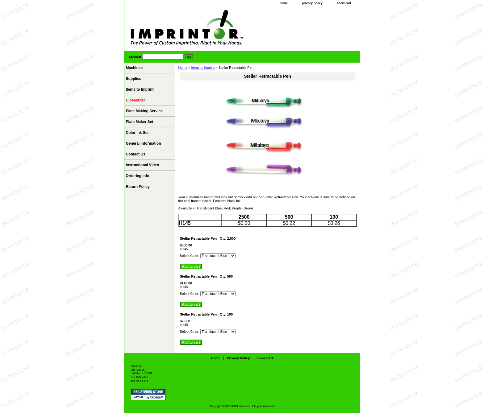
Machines (134, 68)
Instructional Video (142, 165)
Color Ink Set (137, 132)
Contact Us (135, 154)
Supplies (133, 78)
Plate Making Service (144, 111)
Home (182, 67)
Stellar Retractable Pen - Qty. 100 (206, 314)
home (283, 3)
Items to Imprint (203, 67)
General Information (143, 143)
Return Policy (138, 186)
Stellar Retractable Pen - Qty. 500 (206, 276)
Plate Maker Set (139, 122)
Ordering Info (137, 176)
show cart (344, 3)
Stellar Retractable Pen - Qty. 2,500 (208, 238)
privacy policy (312, 3)
